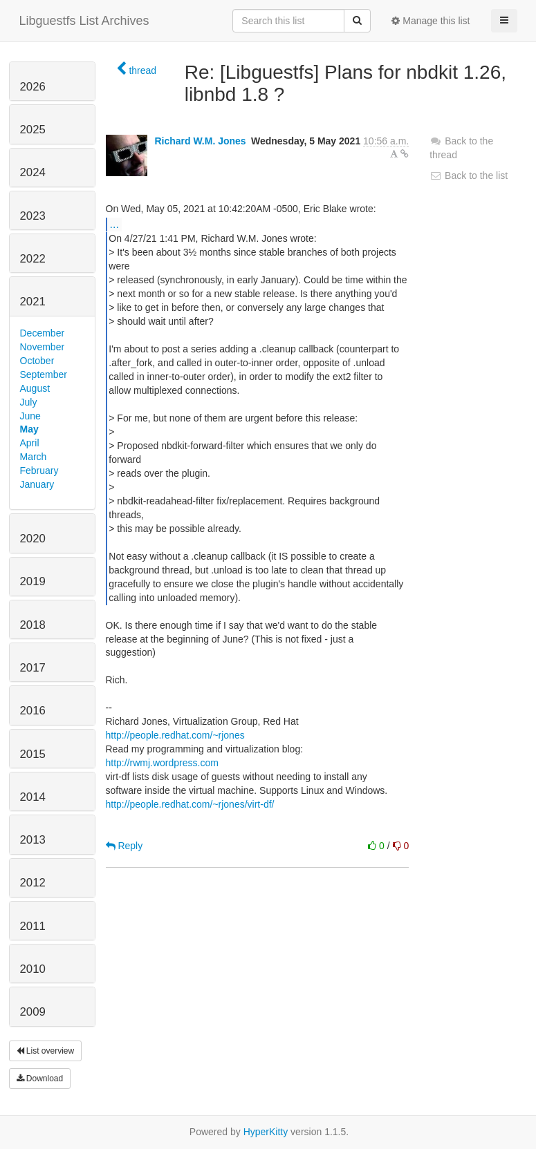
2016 (33, 710)
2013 (33, 839)
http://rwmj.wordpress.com (162, 762)
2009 (33, 1011)
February (39, 470)
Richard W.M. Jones (200, 140)
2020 (33, 538)
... (114, 224)
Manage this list (430, 20)
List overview (46, 1051)
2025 (33, 129)
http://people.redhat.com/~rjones (175, 735)
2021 (33, 301)
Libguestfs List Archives (84, 21)
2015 (33, 754)
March (33, 456)
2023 (33, 215)
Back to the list (468, 175)
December (42, 333)
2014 (33, 797)
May (29, 429)
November (42, 346)
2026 (33, 86)
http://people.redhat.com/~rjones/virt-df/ (190, 804)
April (29, 442)
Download (40, 1078)
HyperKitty (265, 1131)
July (28, 402)
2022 (33, 258)
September (43, 374)
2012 (33, 882)
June (30, 415)
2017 (33, 667)
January (37, 484)
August (35, 388)
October (37, 360)
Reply (124, 845)
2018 (33, 625)
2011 (33, 926)
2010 (33, 969)
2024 (33, 172)
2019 (33, 581)
